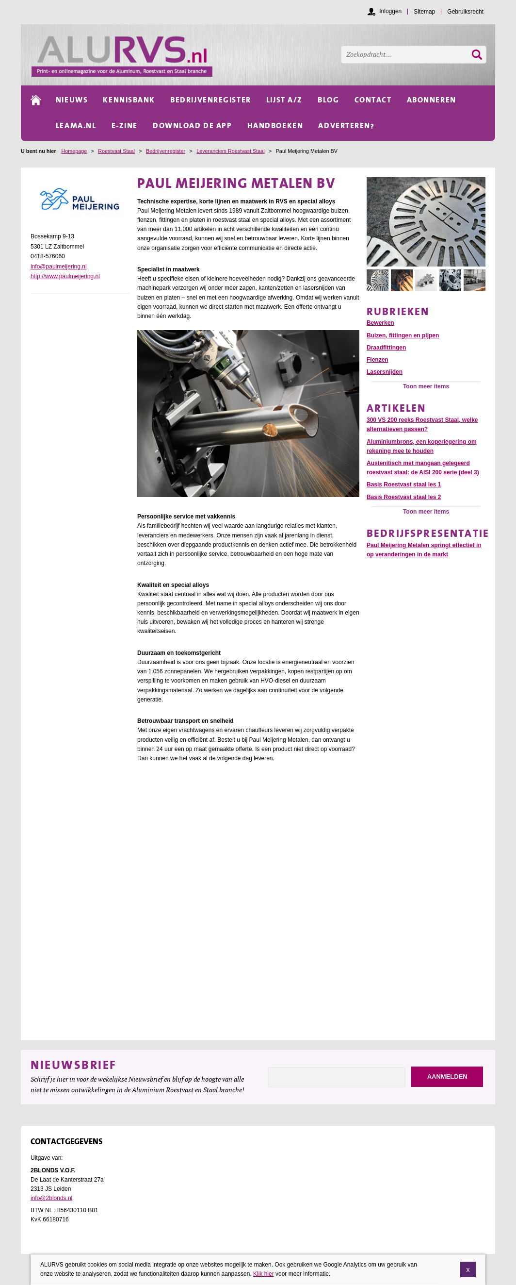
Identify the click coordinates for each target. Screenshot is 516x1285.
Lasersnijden (385, 371)
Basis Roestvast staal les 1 (404, 484)
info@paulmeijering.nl (59, 266)
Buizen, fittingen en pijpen (403, 335)
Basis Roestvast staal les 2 (404, 497)
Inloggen (390, 11)
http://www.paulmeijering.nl (65, 276)
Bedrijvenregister (165, 151)
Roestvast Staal (116, 151)
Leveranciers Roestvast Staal (230, 151)
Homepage (74, 151)
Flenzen (377, 359)
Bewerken (380, 322)
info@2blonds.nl (51, 1198)
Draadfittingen (386, 347)
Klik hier (263, 1274)
